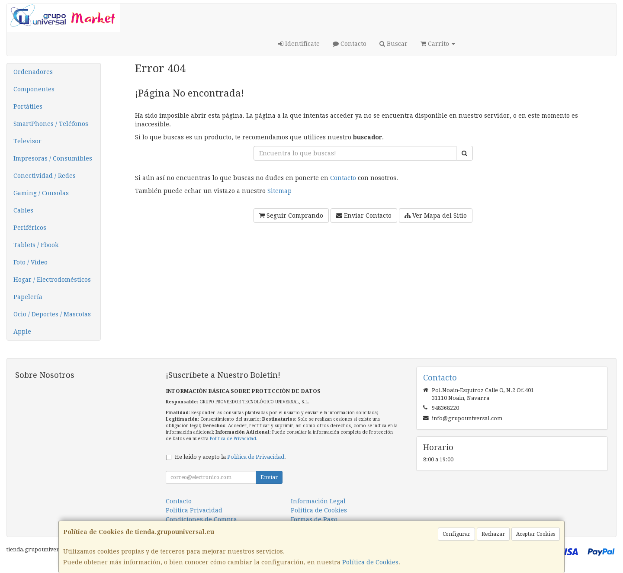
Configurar (456, 534)
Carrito (438, 43)
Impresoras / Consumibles (52, 158)
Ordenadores (33, 71)
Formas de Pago (314, 519)
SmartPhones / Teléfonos (50, 123)
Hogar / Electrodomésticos (52, 279)
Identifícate (299, 43)
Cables (23, 210)
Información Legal (318, 501)
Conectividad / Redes (44, 175)
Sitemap (279, 190)
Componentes (34, 89)
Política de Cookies (370, 562)
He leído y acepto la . (230, 457)
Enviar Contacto (364, 215)
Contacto (349, 43)
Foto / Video (30, 262)
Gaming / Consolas (41, 193)
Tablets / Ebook (35, 244)
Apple (22, 331)
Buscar (393, 43)
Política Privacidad (194, 510)
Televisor (27, 141)
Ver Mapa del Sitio (436, 215)
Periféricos (29, 227)
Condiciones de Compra (201, 519)
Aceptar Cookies (535, 534)
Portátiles (27, 106)
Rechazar (493, 534)
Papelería (27, 296)
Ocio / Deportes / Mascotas (52, 314)
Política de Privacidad (233, 438)
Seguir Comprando (291, 215)
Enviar (269, 477)
